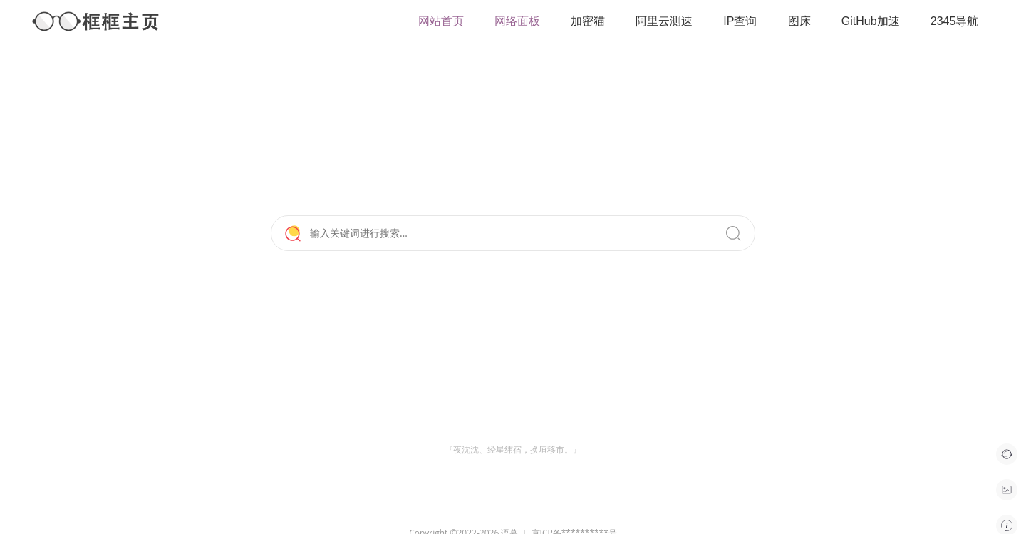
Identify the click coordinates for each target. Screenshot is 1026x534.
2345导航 (955, 21)
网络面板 (517, 21)
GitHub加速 (870, 21)
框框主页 (96, 21)
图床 (799, 21)
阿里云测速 (664, 21)
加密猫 (588, 21)
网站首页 (441, 21)
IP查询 (740, 21)
